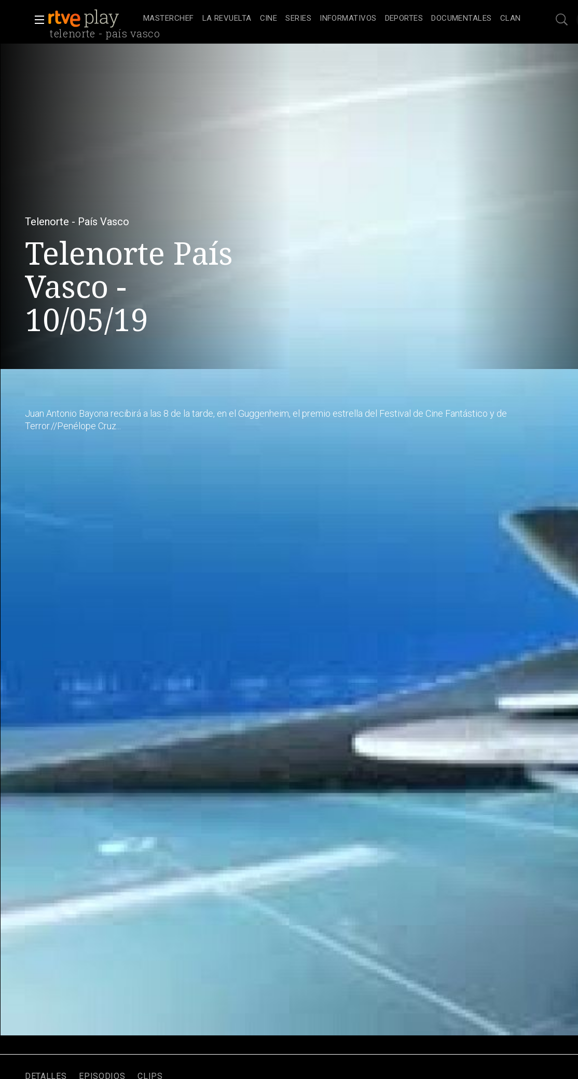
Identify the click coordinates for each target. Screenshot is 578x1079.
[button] (36, 19)
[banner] (93, 18)
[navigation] (332, 18)
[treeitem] (168, 19)
